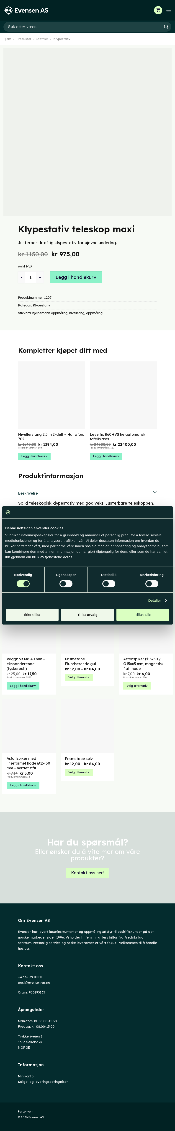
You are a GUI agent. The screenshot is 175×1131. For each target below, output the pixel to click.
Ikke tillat (32, 615)
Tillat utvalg (87, 615)
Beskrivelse (87, 492)
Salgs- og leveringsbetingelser (43, 1082)
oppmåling (94, 313)
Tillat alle (143, 615)
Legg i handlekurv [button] (34, 456)
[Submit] (166, 26)
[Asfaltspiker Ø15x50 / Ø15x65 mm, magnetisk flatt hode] (146, 627)
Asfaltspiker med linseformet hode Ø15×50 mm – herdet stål (28, 763)
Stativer (42, 39)
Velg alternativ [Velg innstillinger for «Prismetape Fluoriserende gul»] (78, 677)
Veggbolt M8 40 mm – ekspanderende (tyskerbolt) (26, 664)
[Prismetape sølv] (87, 726)
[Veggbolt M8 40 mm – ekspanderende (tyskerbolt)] (29, 627)
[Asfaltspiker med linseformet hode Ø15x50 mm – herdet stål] (29, 726)
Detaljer (154, 600)
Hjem (7, 39)
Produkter (23, 39)
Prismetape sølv (79, 758)
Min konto (25, 1076)
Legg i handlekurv (76, 277)
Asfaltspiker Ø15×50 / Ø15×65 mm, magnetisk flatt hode (143, 664)
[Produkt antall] (30, 277)
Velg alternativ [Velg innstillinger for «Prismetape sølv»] (78, 772)
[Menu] (168, 10)
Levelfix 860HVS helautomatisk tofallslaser (117, 436)
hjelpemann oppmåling (49, 313)
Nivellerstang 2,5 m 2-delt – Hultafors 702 (51, 436)
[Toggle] (87, 492)
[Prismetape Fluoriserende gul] (87, 627)
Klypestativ (61, 39)
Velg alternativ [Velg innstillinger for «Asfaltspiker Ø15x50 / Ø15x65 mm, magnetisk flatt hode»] (137, 685)
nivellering (76, 313)
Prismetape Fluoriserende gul (80, 661)
